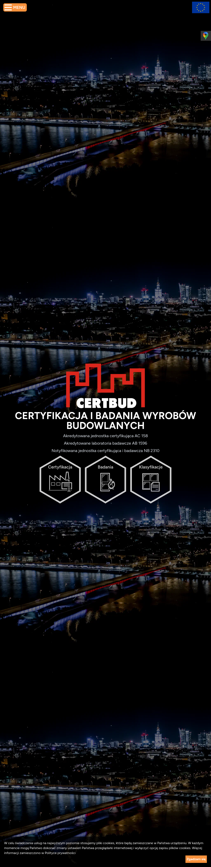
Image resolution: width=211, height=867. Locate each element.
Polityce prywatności (60, 853)
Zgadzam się (196, 859)
